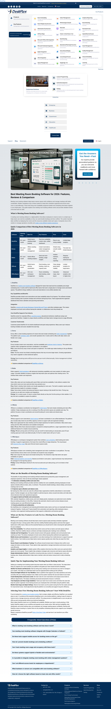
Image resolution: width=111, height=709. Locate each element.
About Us (44, 6)
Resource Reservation (88, 39)
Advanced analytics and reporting (23, 459)
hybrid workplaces (24, 371)
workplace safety (25, 335)
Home (38, 6)
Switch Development (62, 82)
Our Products (99, 12)
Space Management (43, 62)
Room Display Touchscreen (44, 23)
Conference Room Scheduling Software (71, 688)
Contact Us (50, 6)
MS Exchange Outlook (65, 22)
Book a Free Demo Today (39, 612)
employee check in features (54, 344)
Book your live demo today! (58, 3)
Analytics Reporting (87, 17)
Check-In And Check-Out (66, 33)
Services (100, 69)
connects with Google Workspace (25, 307)
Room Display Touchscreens (71, 695)
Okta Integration (42, 57)
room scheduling (50, 440)
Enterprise (52, 105)
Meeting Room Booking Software (72, 703)
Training (58, 88)
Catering (84, 62)
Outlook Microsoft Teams (41, 307)
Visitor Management (65, 17)
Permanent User (86, 28)
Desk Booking (63, 38)
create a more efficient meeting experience (46, 223)
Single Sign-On (64, 62)
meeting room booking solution (31, 594)
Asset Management (87, 45)
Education (52, 122)
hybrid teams (43, 408)
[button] (58, 6)
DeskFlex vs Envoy (37, 363)
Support (10, 141)
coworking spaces (36, 316)
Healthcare (52, 127)
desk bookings (34, 418)
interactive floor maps (19, 444)
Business (51, 111)
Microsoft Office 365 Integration (46, 39)
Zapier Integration (42, 51)
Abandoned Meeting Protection (68, 44)
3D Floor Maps (41, 33)
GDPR (98, 697)
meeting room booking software (27, 286)
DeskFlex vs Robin (37, 400)
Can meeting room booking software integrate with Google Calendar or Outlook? (38, 631)
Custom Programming (62, 76)
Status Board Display (65, 50)
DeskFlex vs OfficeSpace (39, 468)
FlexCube (62, 27)
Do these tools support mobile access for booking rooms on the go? (34, 636)
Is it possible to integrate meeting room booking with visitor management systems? (39, 658)
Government (52, 116)
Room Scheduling (42, 17)
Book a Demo (87, 174)
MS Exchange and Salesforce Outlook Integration (73, 692)
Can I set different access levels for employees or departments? (33, 663)
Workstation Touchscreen (44, 28)
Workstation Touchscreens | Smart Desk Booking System (72, 698)
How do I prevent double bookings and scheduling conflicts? (32, 642)
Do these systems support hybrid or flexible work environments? (33, 652)
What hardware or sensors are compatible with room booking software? (35, 668)
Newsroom (23, 141)
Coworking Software (65, 56)
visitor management (61, 333)
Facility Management (87, 50)
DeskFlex (2, 1)
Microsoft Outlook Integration (45, 45)
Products (16, 17)
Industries (55, 97)
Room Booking (86, 22)
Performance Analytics (69, 701)
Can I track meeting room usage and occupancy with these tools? (33, 647)
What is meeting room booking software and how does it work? (33, 626)
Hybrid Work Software (88, 33)
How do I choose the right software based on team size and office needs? (36, 674)
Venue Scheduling (87, 56)
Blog (16, 141)
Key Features (17, 24)
